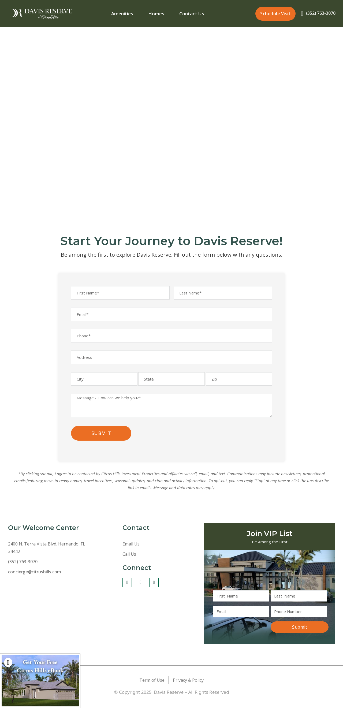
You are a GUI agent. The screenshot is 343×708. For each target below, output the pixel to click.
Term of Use (152, 688)
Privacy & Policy (188, 688)
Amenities (122, 13)
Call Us (129, 562)
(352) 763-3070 (320, 13)
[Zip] (239, 385)
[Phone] (171, 339)
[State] (171, 385)
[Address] (171, 362)
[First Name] (120, 293)
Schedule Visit (275, 13)
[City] (104, 385)
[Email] (171, 316)
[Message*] (171, 413)
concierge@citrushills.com (34, 579)
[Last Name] (223, 293)
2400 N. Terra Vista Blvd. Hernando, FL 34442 (46, 555)
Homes (156, 13)
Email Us (131, 552)
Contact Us (191, 13)
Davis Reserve (169, 699)
